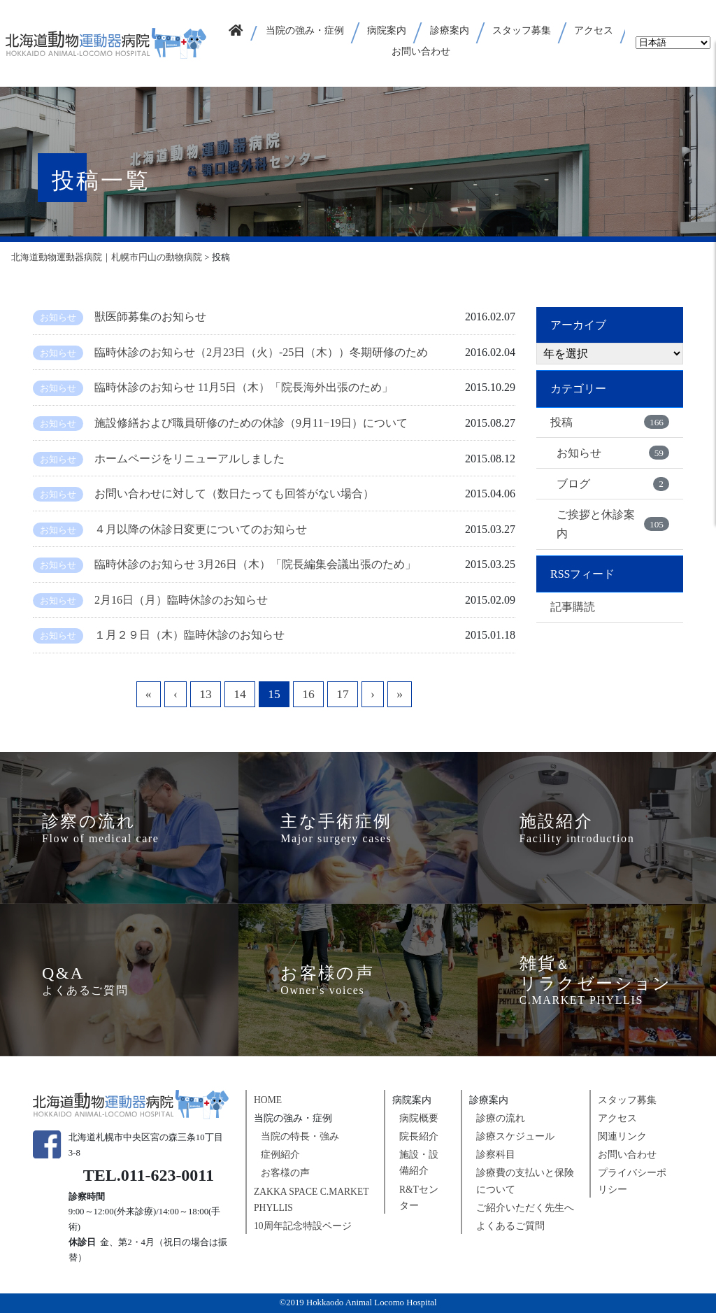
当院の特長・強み (300, 1136)
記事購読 (572, 607)
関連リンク (622, 1136)
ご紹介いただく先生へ (525, 1207)
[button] (305, 32)
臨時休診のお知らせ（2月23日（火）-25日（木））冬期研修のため (261, 352)
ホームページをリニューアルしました (189, 458)
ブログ (613, 484)
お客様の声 (285, 1172)
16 (308, 694)
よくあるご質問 (510, 1226)
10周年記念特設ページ (303, 1226)
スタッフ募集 (627, 1100)
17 (342, 694)
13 (205, 694)
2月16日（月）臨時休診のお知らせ (186, 600)
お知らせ (613, 453)
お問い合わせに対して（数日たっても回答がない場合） (234, 493)
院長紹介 (418, 1136)
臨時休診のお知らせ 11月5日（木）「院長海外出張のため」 (243, 387)
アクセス (617, 1118)
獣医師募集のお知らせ (150, 316)
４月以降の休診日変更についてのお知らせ (200, 529)
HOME (268, 1100)
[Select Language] (673, 42)
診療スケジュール (515, 1136)
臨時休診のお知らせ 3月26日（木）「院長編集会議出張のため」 (255, 564)
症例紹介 (280, 1154)
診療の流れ (500, 1118)
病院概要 (418, 1118)
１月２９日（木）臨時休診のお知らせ (189, 635)
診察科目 (495, 1154)
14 (240, 694)
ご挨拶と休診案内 (613, 524)
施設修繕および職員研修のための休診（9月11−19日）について (251, 423)
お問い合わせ (627, 1154)
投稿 (609, 422)
